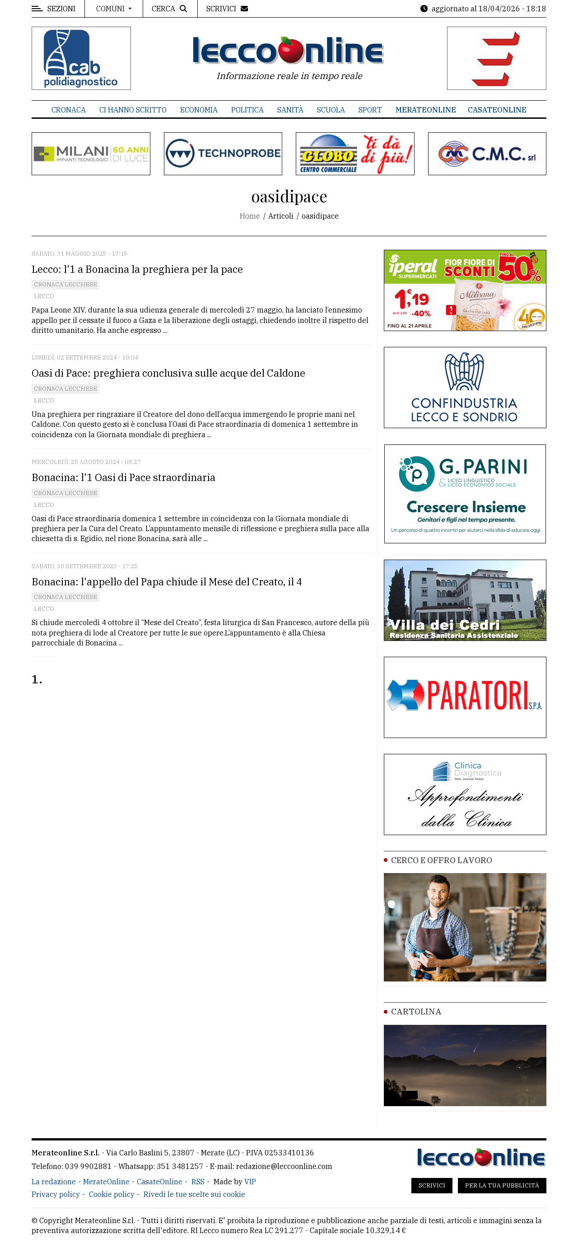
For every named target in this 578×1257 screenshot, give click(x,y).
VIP (250, 1181)
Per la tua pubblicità (502, 1185)
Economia (199, 109)
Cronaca (68, 109)
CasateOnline (497, 109)
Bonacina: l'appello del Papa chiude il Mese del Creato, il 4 (167, 581)
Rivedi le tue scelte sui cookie (194, 1194)
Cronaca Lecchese (65, 284)
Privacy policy (56, 1194)
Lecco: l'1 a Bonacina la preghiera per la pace (137, 269)
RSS (198, 1181)
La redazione (54, 1181)
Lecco (44, 296)
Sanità (290, 109)
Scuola (331, 109)
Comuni (111, 8)
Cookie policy (112, 1194)
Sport (370, 109)
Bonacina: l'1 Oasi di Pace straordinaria (123, 477)
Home (250, 215)
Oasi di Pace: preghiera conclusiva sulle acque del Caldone (168, 372)
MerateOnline (426, 109)
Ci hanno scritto (133, 109)
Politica (247, 109)
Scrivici (432, 1185)
